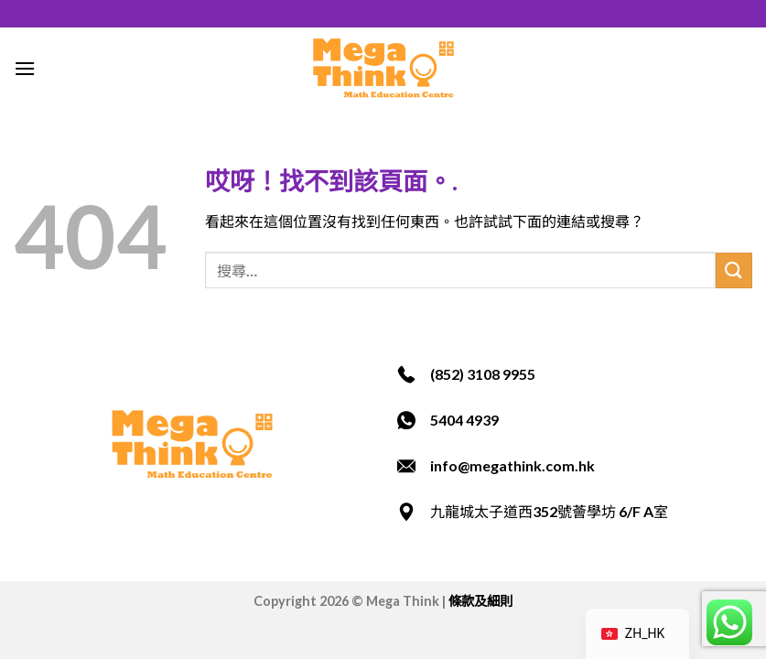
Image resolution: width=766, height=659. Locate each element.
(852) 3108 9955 (482, 374)
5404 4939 (464, 419)
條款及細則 (480, 601)
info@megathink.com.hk (512, 465)
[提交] (734, 270)
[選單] (25, 68)
